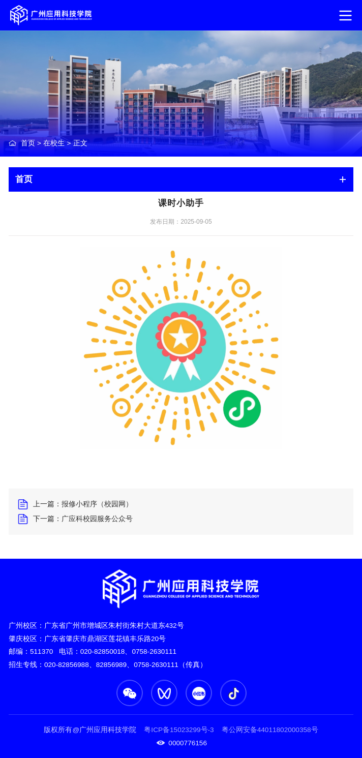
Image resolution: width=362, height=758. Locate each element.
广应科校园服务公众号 (97, 519)
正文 (80, 143)
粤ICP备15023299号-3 (179, 730)
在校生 (54, 143)
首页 (28, 143)
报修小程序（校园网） (97, 504)
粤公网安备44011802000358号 (269, 730)
